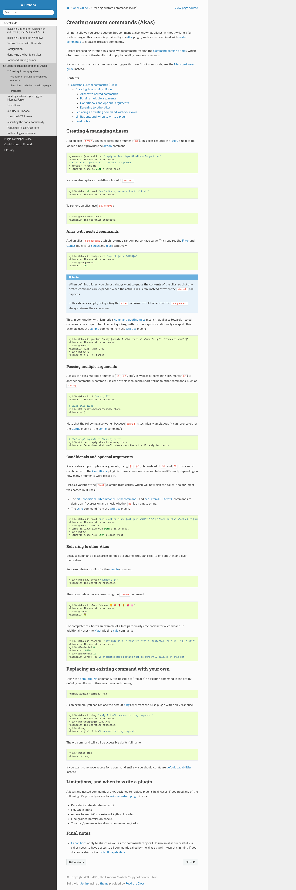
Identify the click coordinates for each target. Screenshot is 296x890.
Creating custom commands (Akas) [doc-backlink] (110, 22)
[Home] (67, 7)
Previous (76, 862)
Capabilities (13, 105)
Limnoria (30, 4)
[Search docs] (28, 12)
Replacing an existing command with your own (29, 78)
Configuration (15, 48)
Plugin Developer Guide (18, 138)
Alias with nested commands (99, 93)
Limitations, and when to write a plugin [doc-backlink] (109, 782)
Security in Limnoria (18, 110)
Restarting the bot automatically (25, 122)
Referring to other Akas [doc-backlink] (87, 546)
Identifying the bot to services (24, 54)
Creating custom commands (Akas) (25, 65)
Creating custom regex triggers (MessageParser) (24, 98)
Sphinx (84, 883)
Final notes (15, 90)
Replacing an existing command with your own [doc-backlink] (118, 669)
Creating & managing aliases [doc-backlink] (97, 131)
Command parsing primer (21, 60)
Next (190, 862)
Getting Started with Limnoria (24, 43)
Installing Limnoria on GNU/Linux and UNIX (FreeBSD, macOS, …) (26, 30)
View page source (186, 7)
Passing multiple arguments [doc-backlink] (91, 366)
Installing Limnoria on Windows (25, 37)
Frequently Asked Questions (23, 127)
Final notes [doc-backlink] (78, 833)
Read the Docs (135, 883)
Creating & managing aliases (23, 71)
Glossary (9, 150)
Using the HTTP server (20, 116)
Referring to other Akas (95, 107)
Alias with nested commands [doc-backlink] (92, 231)
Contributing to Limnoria (18, 144)
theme (104, 883)
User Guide (9, 23)
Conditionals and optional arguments (104, 103)
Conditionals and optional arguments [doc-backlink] (99, 456)
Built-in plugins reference (21, 133)
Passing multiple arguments (98, 98)
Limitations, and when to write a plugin (30, 85)
